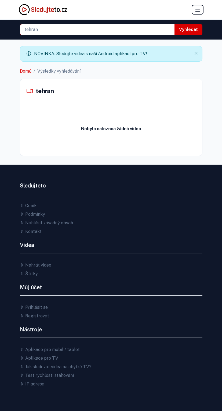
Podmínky (32, 214)
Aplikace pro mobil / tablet (50, 349)
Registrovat (34, 315)
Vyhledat (188, 29)
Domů (25, 71)
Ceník (28, 205)
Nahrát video (35, 265)
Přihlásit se (34, 307)
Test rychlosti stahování (47, 375)
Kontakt (31, 231)
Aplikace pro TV (39, 358)
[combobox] (97, 29)
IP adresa (32, 384)
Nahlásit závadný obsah (46, 222)
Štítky (29, 273)
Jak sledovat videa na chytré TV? (56, 366)
